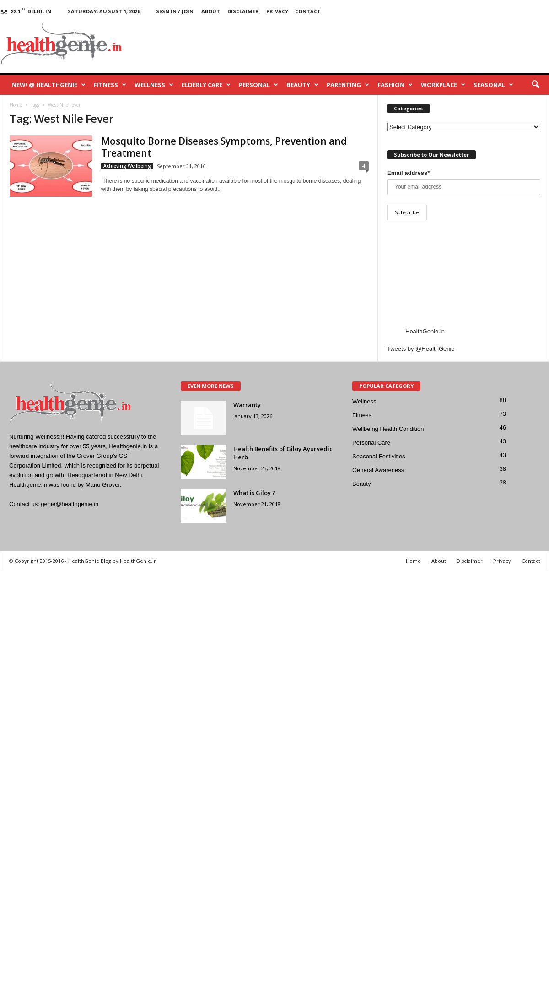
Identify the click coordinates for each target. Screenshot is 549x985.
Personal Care (371, 442)
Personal (258, 85)
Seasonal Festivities (378, 456)
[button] (535, 85)
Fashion (395, 85)
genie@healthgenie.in (69, 504)
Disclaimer (243, 11)
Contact (308, 11)
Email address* (408, 172)
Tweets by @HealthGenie (421, 348)
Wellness (154, 85)
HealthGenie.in (425, 331)
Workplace (443, 85)
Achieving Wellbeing (127, 166)
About (210, 11)
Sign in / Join (175, 11)
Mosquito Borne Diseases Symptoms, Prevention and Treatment (224, 147)
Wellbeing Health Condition (388, 428)
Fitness (110, 85)
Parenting (348, 85)
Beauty (302, 85)
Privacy (277, 11)
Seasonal (493, 85)
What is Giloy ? (254, 493)
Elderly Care (206, 85)
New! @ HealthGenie (49, 85)
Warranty (247, 405)
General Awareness (378, 470)
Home (413, 560)
